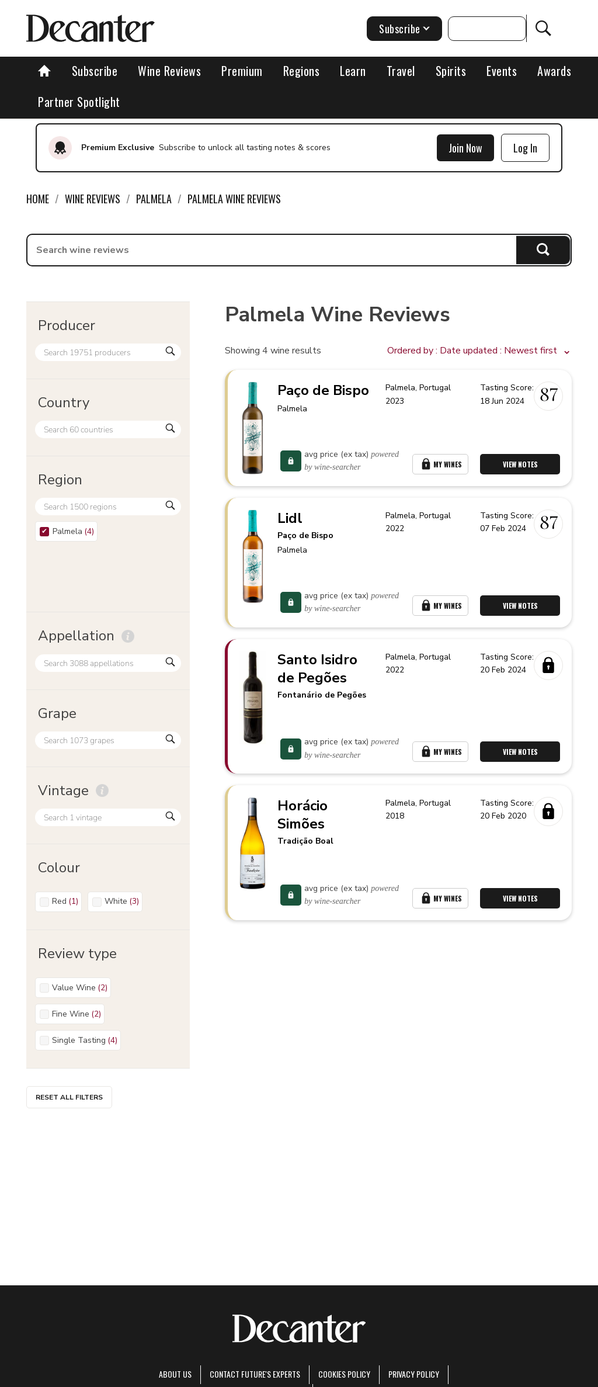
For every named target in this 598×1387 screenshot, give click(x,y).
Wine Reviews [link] (92, 198)
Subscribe (95, 70)
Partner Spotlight (79, 101)
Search (543, 249)
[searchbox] (271, 250)
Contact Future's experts (255, 1374)
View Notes (520, 464)
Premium (242, 70)
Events (501, 70)
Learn (353, 70)
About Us (175, 1374)
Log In (525, 147)
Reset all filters (69, 1097)
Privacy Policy (413, 1374)
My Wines (440, 464)
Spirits (451, 70)
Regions (301, 70)
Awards (554, 70)
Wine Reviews (169, 70)
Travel (401, 70)
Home (37, 198)
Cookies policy (344, 1374)
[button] (479, 351)
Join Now (465, 147)
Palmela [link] (154, 198)
